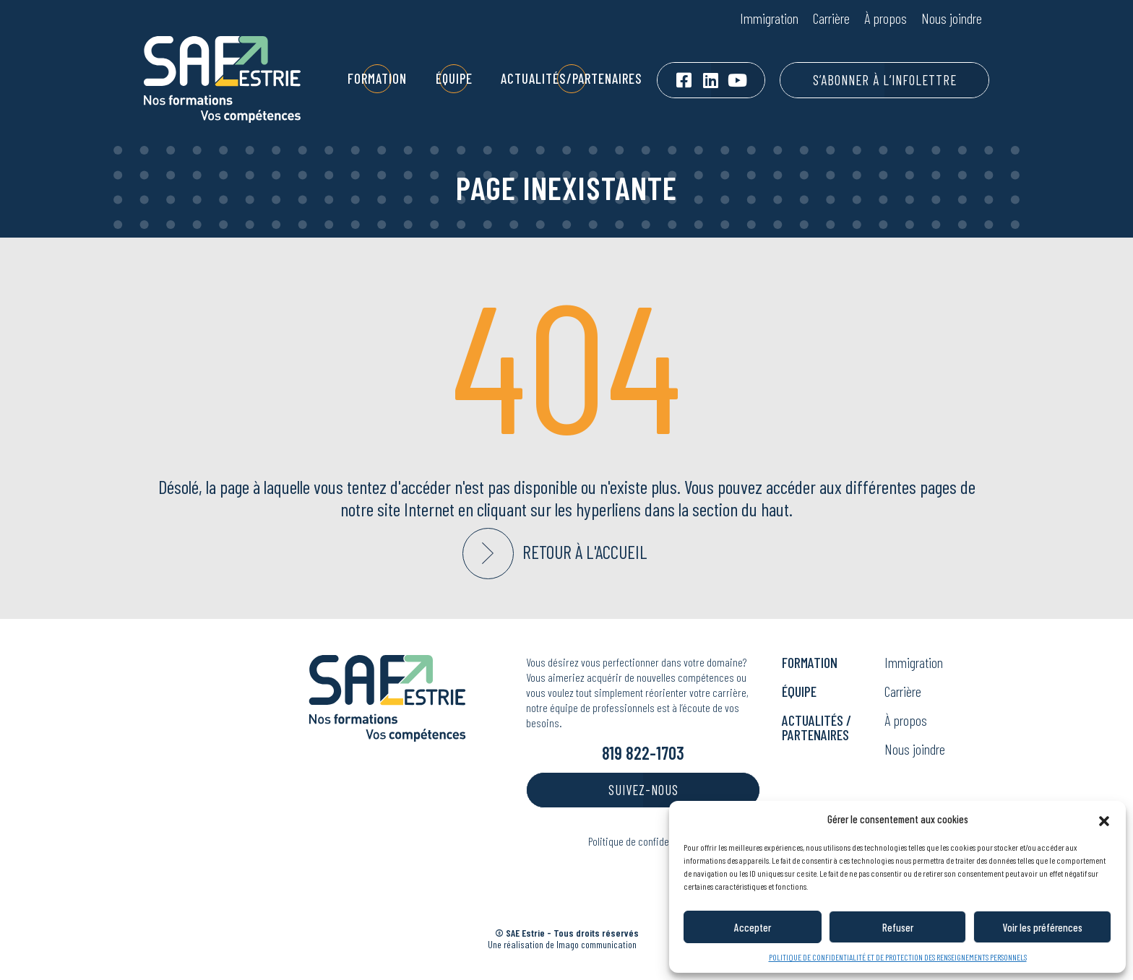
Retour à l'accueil (584, 552)
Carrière (831, 18)
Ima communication (596, 944)
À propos (885, 18)
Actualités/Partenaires (571, 79)
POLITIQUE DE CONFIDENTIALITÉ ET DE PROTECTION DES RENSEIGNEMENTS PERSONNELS (898, 957)
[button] (1104, 819)
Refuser (897, 927)
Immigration (769, 18)
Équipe (454, 79)
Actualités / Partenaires (816, 727)
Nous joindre (951, 18)
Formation (377, 79)
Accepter (752, 927)
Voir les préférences (1042, 927)
